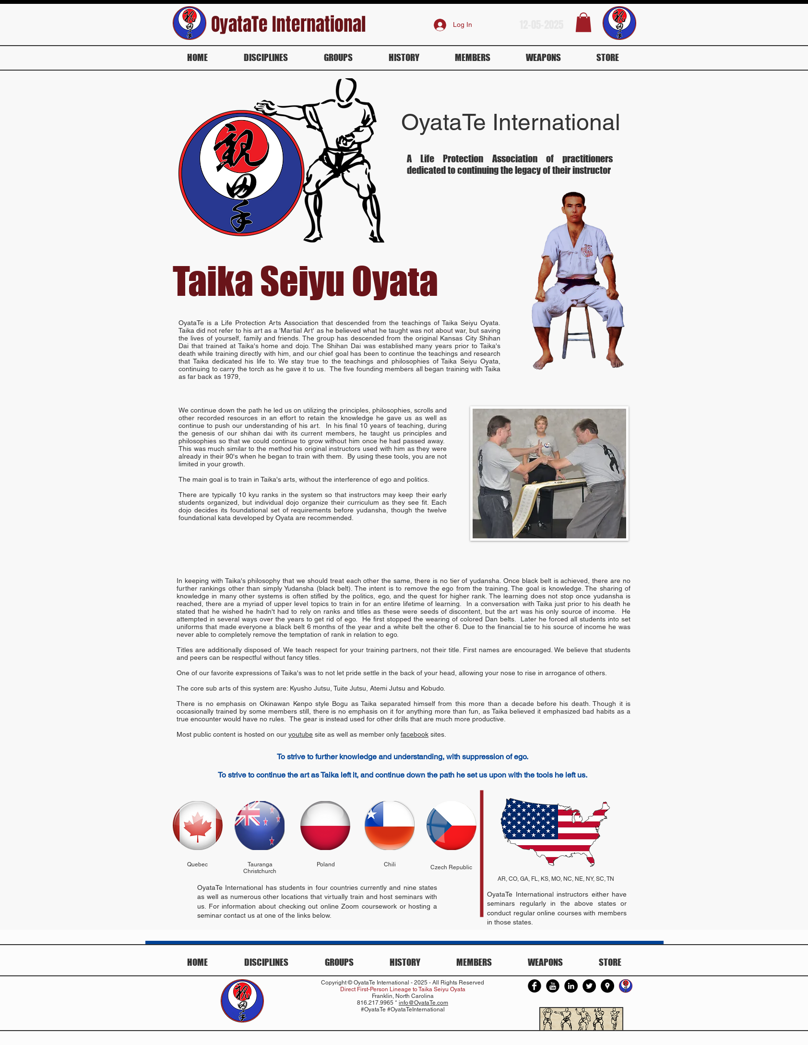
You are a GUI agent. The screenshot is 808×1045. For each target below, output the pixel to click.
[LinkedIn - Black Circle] (571, 986)
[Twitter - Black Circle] (589, 986)
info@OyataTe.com (423, 1002)
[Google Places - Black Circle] (607, 986)
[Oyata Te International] (625, 986)
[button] (583, 22)
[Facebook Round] (534, 986)
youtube (300, 734)
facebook (414, 734)
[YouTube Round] (552, 986)
